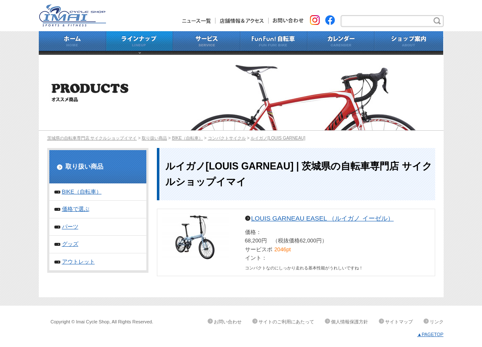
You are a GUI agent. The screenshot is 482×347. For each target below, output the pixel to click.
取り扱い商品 (154, 138)
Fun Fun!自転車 (273, 43)
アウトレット (78, 261)
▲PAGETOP (430, 334)
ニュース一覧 (198, 21)
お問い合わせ (286, 21)
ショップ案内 (409, 43)
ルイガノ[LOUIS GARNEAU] (277, 138)
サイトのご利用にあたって (286, 321)
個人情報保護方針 (349, 321)
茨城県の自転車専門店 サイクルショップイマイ (92, 138)
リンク (437, 321)
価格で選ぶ (75, 209)
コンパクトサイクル (227, 138)
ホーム (72, 43)
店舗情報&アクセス (242, 21)
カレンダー (340, 43)
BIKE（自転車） (187, 138)
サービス (206, 43)
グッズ (70, 244)
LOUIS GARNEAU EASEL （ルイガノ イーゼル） (322, 218)
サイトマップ (399, 321)
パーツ (70, 226)
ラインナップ (139, 43)
